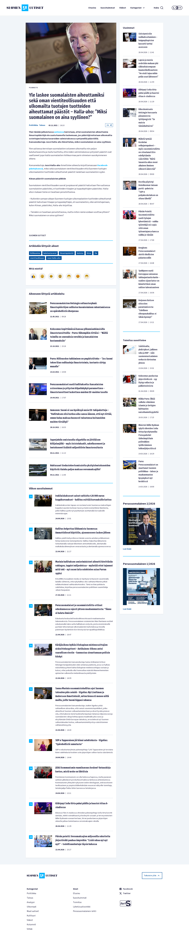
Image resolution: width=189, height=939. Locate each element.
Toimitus (77, 902)
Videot (122, 7)
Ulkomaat (31, 906)
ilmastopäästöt (67, 253)
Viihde (29, 929)
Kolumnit (31, 924)
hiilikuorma (35, 253)
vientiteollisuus (37, 258)
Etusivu (92, 7)
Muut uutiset (33, 911)
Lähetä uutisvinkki (81, 906)
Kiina (89, 253)
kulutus (80, 253)
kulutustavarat (50, 253)
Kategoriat (137, 7)
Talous (42, 125)
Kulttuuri (31, 915)
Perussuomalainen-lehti (84, 911)
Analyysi (31, 902)
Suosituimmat (107, 7)
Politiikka (33, 125)
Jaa (109, 125)
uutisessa (59, 132)
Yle (95, 253)
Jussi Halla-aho (54, 258)
